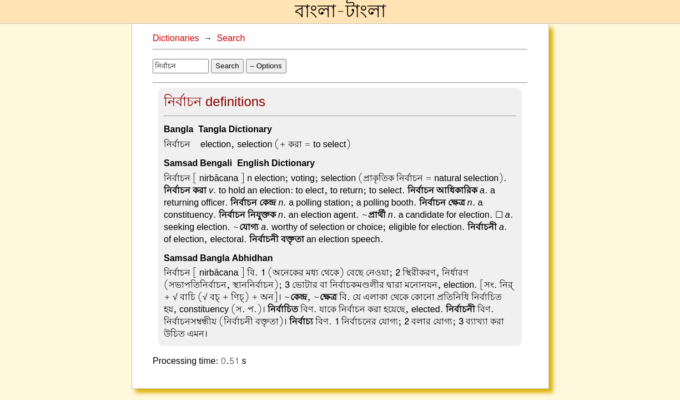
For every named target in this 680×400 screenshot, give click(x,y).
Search (231, 38)
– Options (266, 66)
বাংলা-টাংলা (340, 11)
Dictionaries (176, 38)
